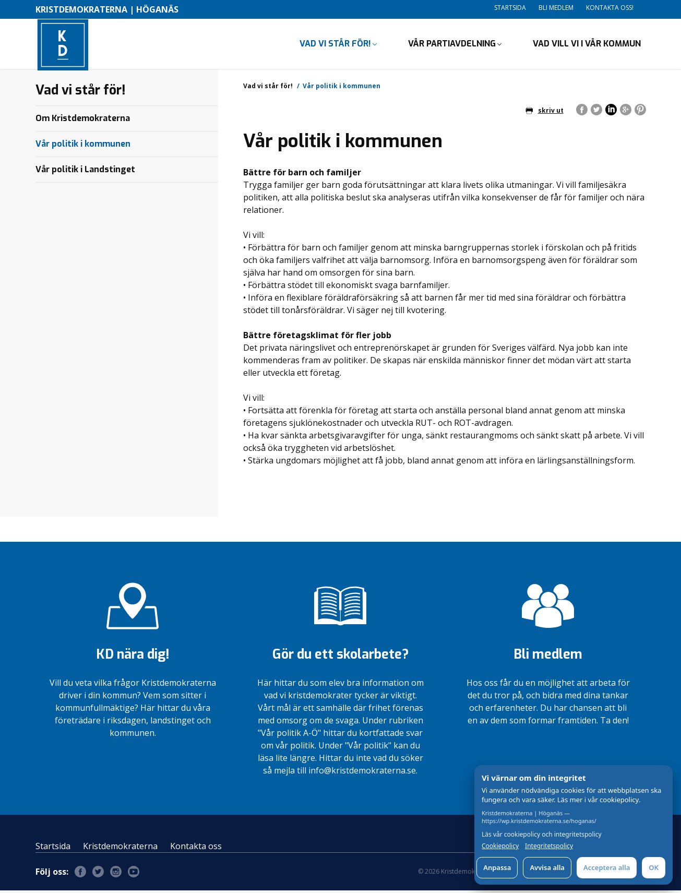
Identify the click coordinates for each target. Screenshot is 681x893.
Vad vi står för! (335, 44)
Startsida (510, 7)
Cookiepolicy (500, 846)
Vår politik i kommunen (82, 145)
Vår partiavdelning (452, 44)
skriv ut (544, 112)
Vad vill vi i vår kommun (587, 44)
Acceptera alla (606, 867)
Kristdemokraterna (120, 848)
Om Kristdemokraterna (82, 120)
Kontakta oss (196, 848)
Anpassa (497, 867)
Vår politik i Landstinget (85, 171)
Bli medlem (556, 7)
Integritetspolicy (549, 846)
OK (654, 867)
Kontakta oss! (610, 7)
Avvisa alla (547, 867)
